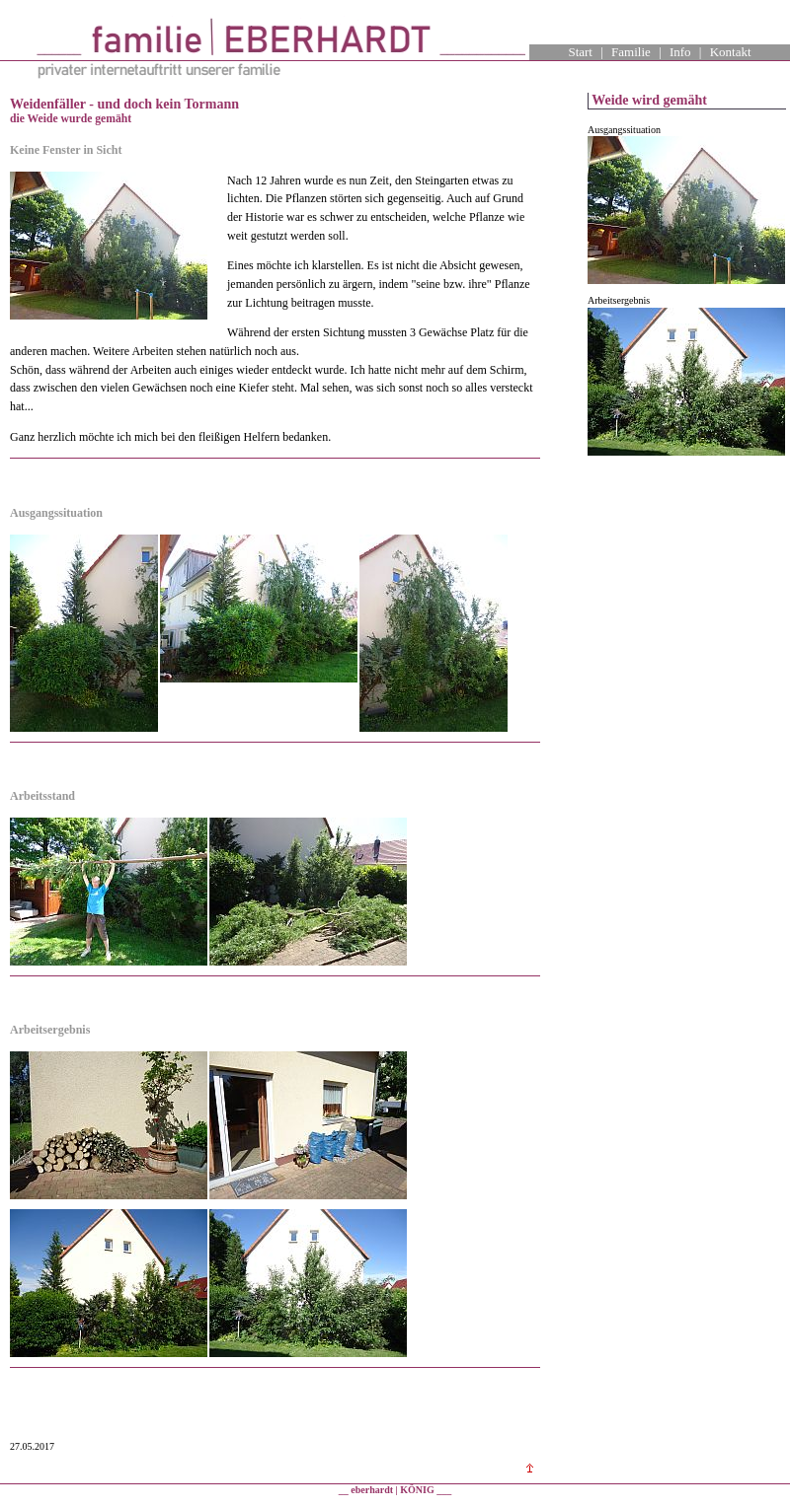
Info (680, 51)
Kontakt (730, 51)
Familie (631, 51)
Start (580, 51)
